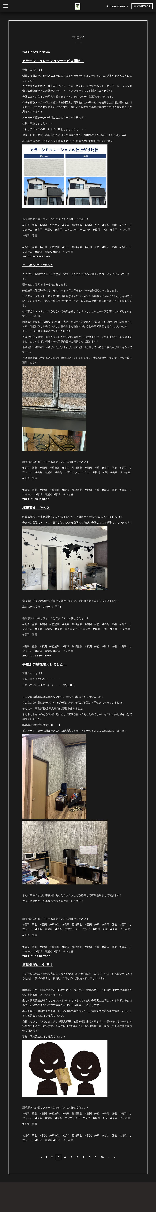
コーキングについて (37, 265)
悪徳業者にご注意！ (37, 964)
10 (102, 1156)
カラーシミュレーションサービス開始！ (53, 61)
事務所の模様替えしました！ (44, 664)
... (109, 1156)
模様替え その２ (36, 508)
